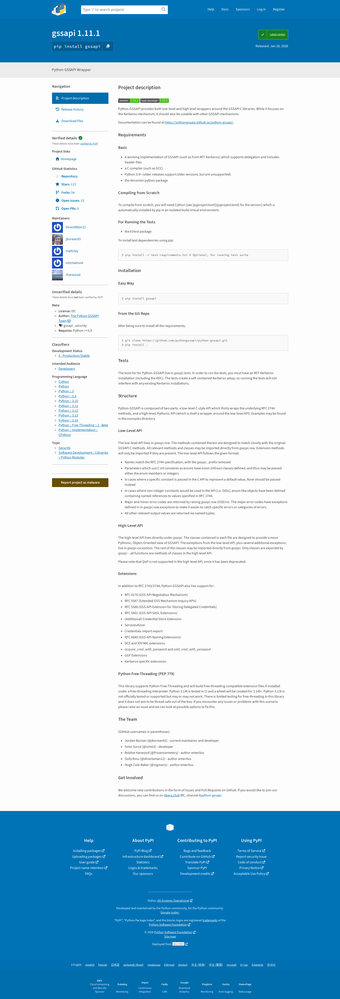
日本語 (115, 965)
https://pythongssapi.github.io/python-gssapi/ (199, 122)
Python (64, 386)
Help (211, 9)
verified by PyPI (89, 144)
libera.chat (172, 795)
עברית (244, 965)
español (89, 965)
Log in (261, 9)
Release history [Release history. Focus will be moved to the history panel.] (69, 109)
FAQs (88, 873)
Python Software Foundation (168, 924)
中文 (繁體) (216, 965)
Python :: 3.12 (68, 410)
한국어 (271, 965)
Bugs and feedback (197, 850)
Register (279, 9)
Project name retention (87, 867)
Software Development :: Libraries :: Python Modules (83, 455)
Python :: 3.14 (68, 420)
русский (231, 965)
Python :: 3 (66, 391)
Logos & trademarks (143, 867)
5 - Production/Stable (74, 355)
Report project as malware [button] (80, 482)
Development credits (195, 873)
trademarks (210, 920)
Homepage (66, 159)
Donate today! (170, 912)
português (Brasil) (133, 965)
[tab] (80, 98)
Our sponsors (143, 873)
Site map (170, 936)
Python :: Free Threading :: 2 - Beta (83, 425)
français (102, 965)
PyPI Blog (141, 850)
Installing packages (87, 850)
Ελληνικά (169, 965)
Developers (67, 368)
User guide (87, 862)
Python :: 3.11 (68, 406)
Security (64, 448)
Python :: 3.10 (68, 401)
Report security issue (251, 856)
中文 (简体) (198, 965)
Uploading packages (87, 856)
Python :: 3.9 (67, 396)
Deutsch (183, 965)
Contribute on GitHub (195, 856)
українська (153, 965)
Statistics (143, 862)
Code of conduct (250, 862)
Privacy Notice (249, 867)
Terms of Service (249, 850)
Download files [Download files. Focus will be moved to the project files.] (69, 121)
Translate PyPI (195, 862)
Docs (225, 9)
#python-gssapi (210, 795)
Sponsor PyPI (197, 867)
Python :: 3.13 (68, 415)
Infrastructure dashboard (141, 856)
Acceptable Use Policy (249, 873)
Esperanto (257, 965)
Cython (64, 381)
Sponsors (243, 9)
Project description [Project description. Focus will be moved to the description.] (72, 98)
